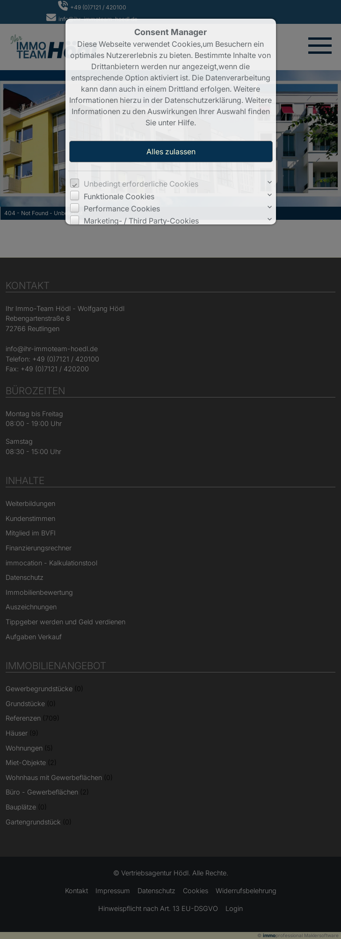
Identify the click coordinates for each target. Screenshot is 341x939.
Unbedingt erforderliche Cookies (141, 183)
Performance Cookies (122, 208)
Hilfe (186, 122)
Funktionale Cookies (119, 196)
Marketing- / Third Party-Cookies (141, 220)
